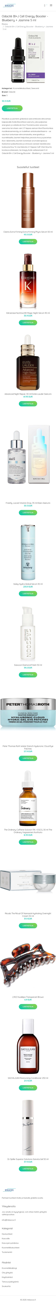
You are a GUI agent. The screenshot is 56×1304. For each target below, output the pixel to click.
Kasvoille (6, 1238)
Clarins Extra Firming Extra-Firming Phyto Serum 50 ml (28, 232)
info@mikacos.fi (9, 1220)
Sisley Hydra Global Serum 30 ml (28, 584)
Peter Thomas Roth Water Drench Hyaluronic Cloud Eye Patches (28, 747)
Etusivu (5, 24)
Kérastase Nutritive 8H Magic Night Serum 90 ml (28, 313)
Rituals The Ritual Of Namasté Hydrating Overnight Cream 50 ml (28, 914)
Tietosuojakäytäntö (10, 1282)
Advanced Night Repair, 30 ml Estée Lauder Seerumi (28, 394)
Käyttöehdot (7, 1277)
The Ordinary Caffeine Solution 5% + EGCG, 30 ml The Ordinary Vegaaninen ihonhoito (28, 831)
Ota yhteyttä (7, 1272)
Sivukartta (6, 1286)
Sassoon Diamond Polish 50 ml (28, 665)
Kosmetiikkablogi (9, 1268)
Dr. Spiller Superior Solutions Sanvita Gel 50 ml (28, 1159)
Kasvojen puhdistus (10, 1243)
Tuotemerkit (7, 1252)
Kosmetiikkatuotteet (21, 88)
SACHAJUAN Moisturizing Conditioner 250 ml (28, 1078)
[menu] (51, 5)
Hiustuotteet (7, 1234)
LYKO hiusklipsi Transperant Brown (28, 997)
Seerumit (35, 88)
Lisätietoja (12, 108)
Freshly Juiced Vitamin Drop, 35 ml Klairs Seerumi (28, 503)
